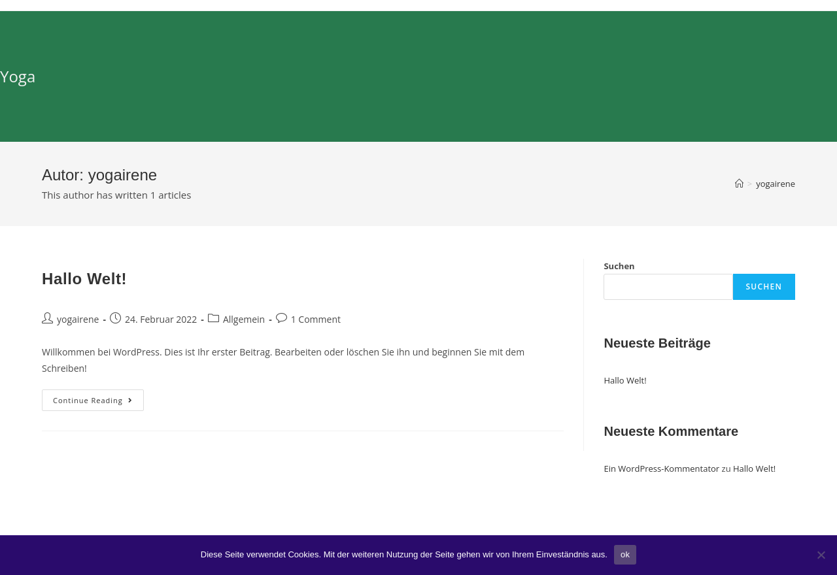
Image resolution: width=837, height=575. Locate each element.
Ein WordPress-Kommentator (661, 468)
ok (625, 554)
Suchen (619, 266)
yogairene (78, 319)
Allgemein (244, 319)
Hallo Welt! (84, 279)
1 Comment (316, 319)
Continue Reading (98, 402)
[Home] (739, 183)
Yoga (17, 76)
